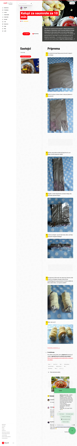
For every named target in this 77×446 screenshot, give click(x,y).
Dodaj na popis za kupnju (25, 56)
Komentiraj (35, 33)
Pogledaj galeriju (54, 347)
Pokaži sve (61, 368)
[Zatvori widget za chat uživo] (72, 430)
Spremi (26, 34)
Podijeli (72, 3)
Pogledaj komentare (68, 432)
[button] (8, 443)
